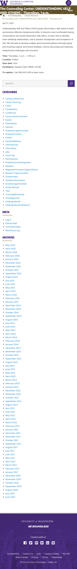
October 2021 (12, 440)
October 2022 (12, 397)
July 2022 (9, 408)
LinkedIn (48, 542)
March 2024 (11, 337)
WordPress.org (12, 230)
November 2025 (13, 266)
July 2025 (9, 280)
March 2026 (11, 252)
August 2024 (11, 319)
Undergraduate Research (17, 205)
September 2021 (13, 443)
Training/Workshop (14, 194)
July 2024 (9, 323)
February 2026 (12, 255)
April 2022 (10, 418)
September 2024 (13, 316)
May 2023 (10, 372)
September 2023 (13, 358)
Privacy (34, 557)
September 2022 (13, 401)
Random (9, 166)
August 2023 (11, 362)
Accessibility (13, 553)
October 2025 (12, 269)
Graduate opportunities (17, 130)
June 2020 (10, 497)
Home (3, 15)
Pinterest (54, 542)
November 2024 (13, 309)
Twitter (31, 542)
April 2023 (10, 376)
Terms (45, 557)
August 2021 (11, 447)
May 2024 (10, 330)
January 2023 (11, 387)
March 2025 (11, 294)
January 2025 (11, 301)
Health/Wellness (13, 141)
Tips (7, 190)
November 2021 (13, 436)
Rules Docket (21, 557)
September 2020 (13, 486)
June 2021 (10, 454)
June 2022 (10, 411)
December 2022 (13, 390)
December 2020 (13, 475)
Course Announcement (16, 116)
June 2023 (10, 369)
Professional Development (18, 162)
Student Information (15, 180)
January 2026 (11, 259)
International (11, 144)
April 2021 (10, 461)
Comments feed (13, 226)
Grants (8, 137)
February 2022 (12, 426)
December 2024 (13, 305)
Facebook (26, 542)
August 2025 (11, 277)
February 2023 (12, 383)
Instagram (37, 542)
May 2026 (10, 245)
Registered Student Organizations (21, 169)
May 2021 (10, 458)
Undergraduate (13, 201)
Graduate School (13, 134)
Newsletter (57, 557)
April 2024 (10, 333)
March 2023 (11, 379)
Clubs (8, 105)
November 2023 (13, 351)
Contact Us (28, 553)
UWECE (23, 3)
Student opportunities (16, 183)
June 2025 (10, 284)
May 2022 (10, 415)
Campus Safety (52, 553)
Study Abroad (12, 187)
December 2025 (13, 262)
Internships (10, 148)
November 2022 (13, 394)
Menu (70, 10)
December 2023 (13, 348)
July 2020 (9, 493)
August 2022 (11, 404)
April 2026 (10, 248)
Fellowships (11, 123)
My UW (66, 553)
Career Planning (13, 102)
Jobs (7, 151)
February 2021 (12, 468)
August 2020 (11, 489)
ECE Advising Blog (14, 15)
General (9, 127)
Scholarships (11, 176)
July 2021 (9, 450)
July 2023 (9, 365)
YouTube (42, 542)
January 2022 (11, 429)
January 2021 (11, 472)
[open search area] (68, 3)
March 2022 (11, 422)
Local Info (10, 155)
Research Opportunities (16, 173)
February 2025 (12, 298)
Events (8, 119)
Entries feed (11, 223)
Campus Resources (31, 15)
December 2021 (13, 433)
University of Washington (4, 2)
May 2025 (10, 287)
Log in (8, 219)
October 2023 (12, 355)
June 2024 (10, 326)
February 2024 (12, 340)
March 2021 (11, 465)
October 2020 (12, 482)
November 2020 (13, 479)
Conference (10, 112)
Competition (11, 109)
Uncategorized (12, 197)
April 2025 (10, 291)
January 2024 (11, 344)
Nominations (11, 158)
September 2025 (13, 273)
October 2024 (12, 312)
